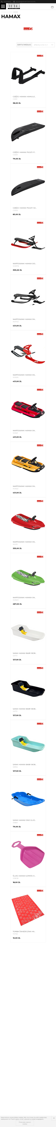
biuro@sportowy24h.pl (26, 2)
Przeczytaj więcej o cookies (25, 1123)
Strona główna (6, 12)
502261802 (7, 2)
